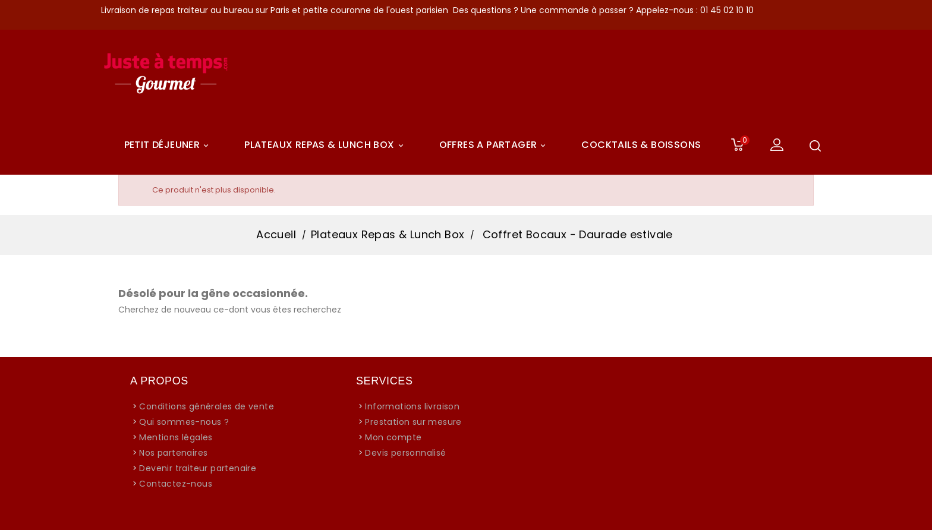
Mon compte (393, 437)
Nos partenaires (173, 453)
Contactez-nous (175, 484)
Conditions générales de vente (206, 406)
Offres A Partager (494, 145)
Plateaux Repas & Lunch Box (325, 145)
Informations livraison (412, 406)
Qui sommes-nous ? (184, 422)
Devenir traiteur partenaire (197, 468)
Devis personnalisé (405, 453)
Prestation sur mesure (413, 422)
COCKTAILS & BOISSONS (641, 145)
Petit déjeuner (168, 145)
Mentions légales (175, 437)
